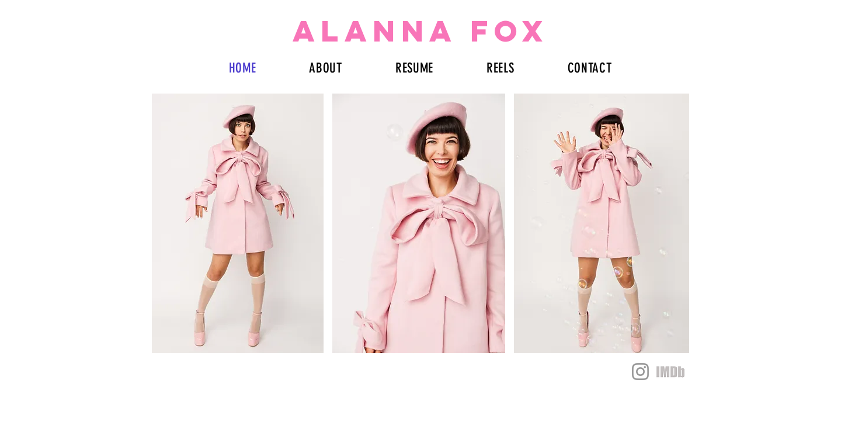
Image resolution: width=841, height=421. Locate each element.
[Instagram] (640, 371)
